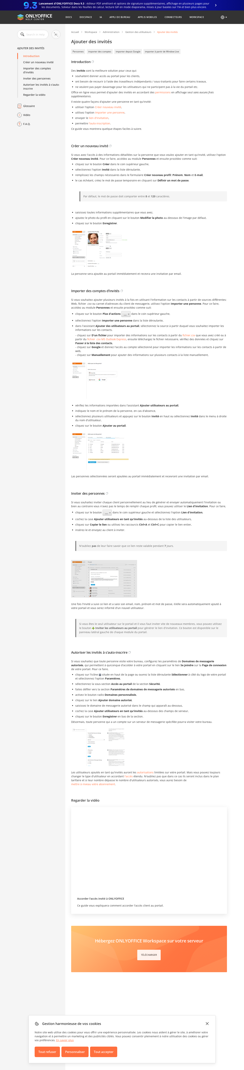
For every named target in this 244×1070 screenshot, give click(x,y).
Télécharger (149, 954)
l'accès (129, 776)
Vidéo (26, 115)
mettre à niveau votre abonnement (93, 784)
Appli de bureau (120, 17)
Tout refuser (47, 1052)
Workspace (197, 17)
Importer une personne (110, 112)
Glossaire (29, 106)
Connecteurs (173, 17)
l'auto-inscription (99, 123)
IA (101, 17)
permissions (163, 92)
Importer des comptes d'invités (37, 70)
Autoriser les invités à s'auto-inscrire (41, 86)
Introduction (31, 56)
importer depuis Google (128, 51)
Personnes (78, 51)
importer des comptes (99, 51)
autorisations (145, 772)
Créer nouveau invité (108, 107)
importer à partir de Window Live (162, 51)
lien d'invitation (98, 118)
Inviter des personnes (37, 78)
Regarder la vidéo (34, 95)
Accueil (75, 32)
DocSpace (86, 17)
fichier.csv (189, 335)
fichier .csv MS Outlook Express (106, 339)
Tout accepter (103, 1052)
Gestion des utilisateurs (138, 32)
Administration (111, 32)
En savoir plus (65, 1040)
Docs (69, 17)
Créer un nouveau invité (38, 62)
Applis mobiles (147, 17)
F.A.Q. (27, 124)
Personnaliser (75, 1052)
